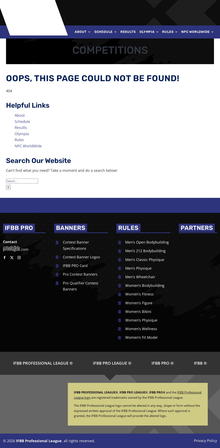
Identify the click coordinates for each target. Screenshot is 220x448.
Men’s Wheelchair (140, 276)
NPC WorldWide (28, 146)
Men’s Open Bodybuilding (147, 242)
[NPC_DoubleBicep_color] (196, 239)
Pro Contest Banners (80, 274)
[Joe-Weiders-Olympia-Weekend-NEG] (150, 8)
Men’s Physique (138, 268)
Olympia (22, 133)
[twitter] (11, 257)
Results (21, 127)
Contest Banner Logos (81, 257)
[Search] (8, 187)
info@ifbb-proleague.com (16, 248)
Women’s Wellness (141, 328)
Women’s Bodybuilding (144, 285)
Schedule (22, 121)
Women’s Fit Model (141, 337)
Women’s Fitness (139, 294)
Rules (19, 139)
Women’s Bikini (138, 311)
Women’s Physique (141, 320)
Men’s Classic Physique (144, 259)
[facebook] (4, 257)
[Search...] (22, 181)
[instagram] (19, 257)
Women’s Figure (138, 302)
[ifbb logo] (34, 3)
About (20, 115)
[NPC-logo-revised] (102, 7)
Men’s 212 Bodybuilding (145, 250)
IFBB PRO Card (75, 265)
